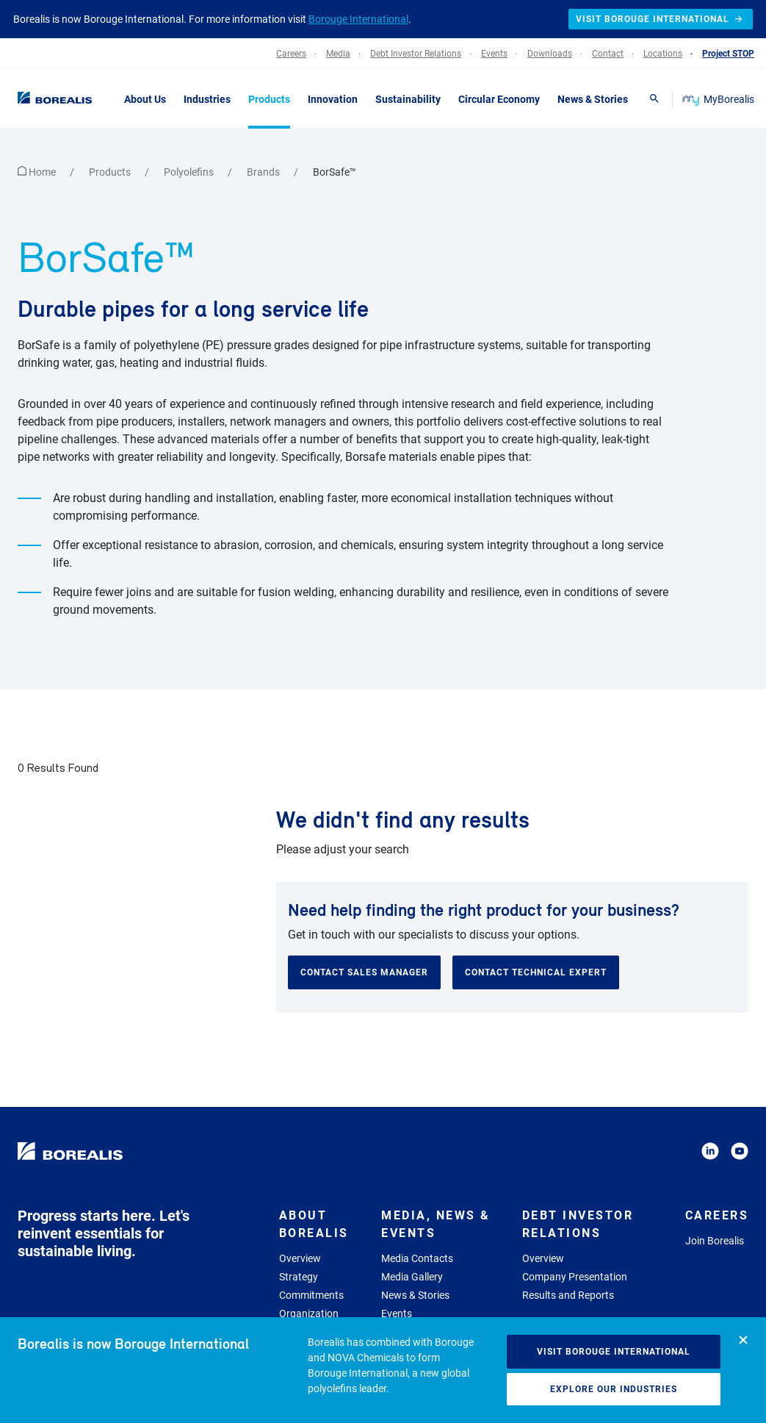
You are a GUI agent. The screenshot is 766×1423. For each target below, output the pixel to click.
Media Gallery (412, 1277)
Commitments (311, 1295)
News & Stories (415, 1295)
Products (111, 172)
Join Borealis (714, 1241)
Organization (309, 1313)
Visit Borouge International (613, 1352)
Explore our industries (613, 1389)
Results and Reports (568, 1295)
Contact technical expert (536, 972)
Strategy (298, 1277)
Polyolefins (190, 172)
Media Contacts (417, 1258)
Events (396, 1313)
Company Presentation (574, 1277)
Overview (300, 1258)
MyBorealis (719, 99)
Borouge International (358, 19)
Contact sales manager (364, 972)
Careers (717, 1215)
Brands (264, 172)
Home (38, 172)
